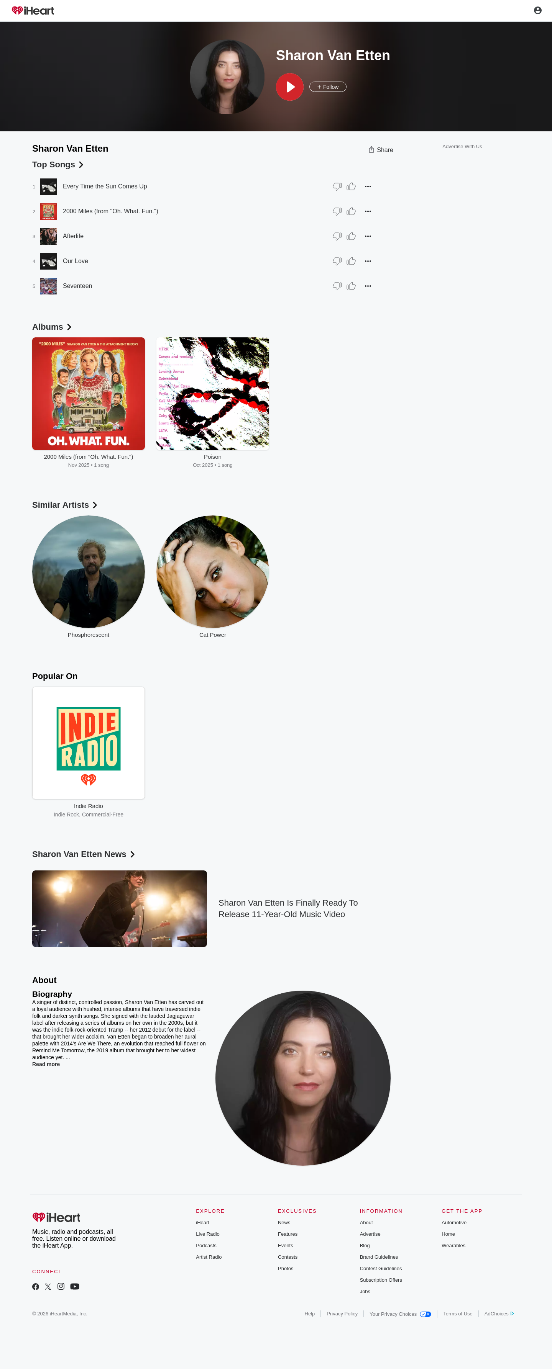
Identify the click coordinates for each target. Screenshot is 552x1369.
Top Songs (58, 164)
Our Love (75, 261)
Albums (52, 327)
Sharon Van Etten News (84, 854)
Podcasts (206, 1245)
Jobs (365, 1291)
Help (310, 1314)
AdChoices (499, 1314)
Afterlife (73, 236)
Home (448, 1234)
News (284, 1222)
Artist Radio (209, 1257)
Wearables (453, 1245)
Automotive (454, 1222)
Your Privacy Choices (400, 1314)
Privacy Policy (342, 1314)
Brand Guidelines (379, 1257)
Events (285, 1245)
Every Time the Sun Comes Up (105, 186)
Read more (46, 1064)
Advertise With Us (462, 146)
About (366, 1222)
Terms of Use (458, 1314)
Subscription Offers (381, 1280)
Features (287, 1234)
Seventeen (77, 286)
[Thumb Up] (351, 186)
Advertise (370, 1234)
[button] (290, 87)
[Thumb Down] (337, 186)
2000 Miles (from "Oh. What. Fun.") (110, 211)
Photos (285, 1268)
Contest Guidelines (381, 1268)
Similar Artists (65, 505)
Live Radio (207, 1234)
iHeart (202, 1222)
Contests (287, 1257)
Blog (365, 1245)
